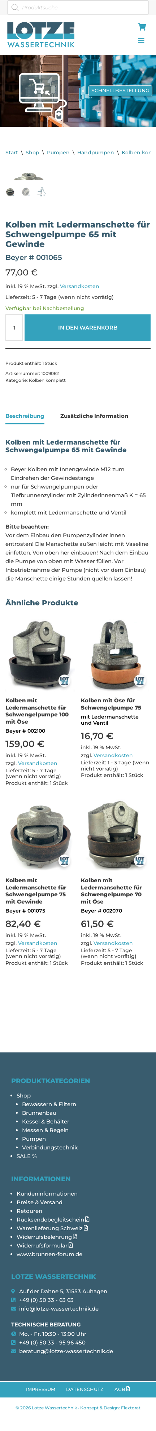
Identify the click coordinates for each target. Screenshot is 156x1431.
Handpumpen (95, 152)
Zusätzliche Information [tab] (94, 462)
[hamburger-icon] (141, 28)
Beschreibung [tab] (24, 462)
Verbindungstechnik (50, 1147)
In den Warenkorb (87, 373)
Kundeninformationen (47, 1193)
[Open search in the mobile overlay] (78, 7)
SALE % (27, 1156)
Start (11, 152)
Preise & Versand (39, 1202)
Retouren (29, 1210)
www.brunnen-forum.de (49, 1254)
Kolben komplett (47, 426)
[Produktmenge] (14, 374)
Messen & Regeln (45, 1130)
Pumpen (58, 152)
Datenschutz (85, 1389)
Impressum (40, 1389)
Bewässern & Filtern (49, 1104)
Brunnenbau (39, 1113)
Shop (32, 152)
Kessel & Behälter (45, 1121)
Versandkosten (79, 332)
